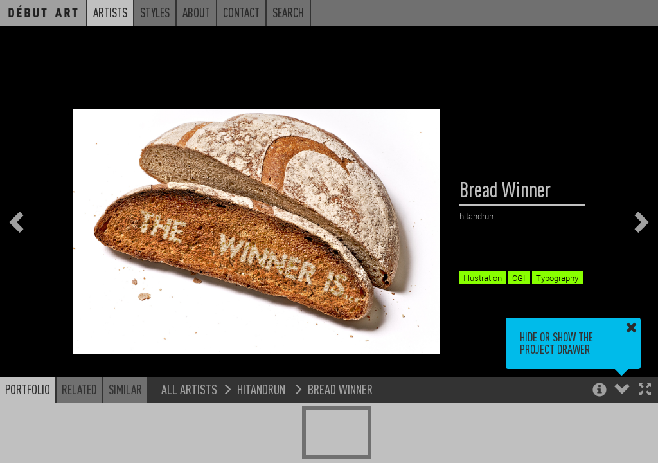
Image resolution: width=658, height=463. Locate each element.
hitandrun (262, 388)
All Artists (189, 388)
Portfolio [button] (27, 389)
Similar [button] (125, 389)
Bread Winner (340, 388)
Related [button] (79, 389)
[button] (645, 390)
